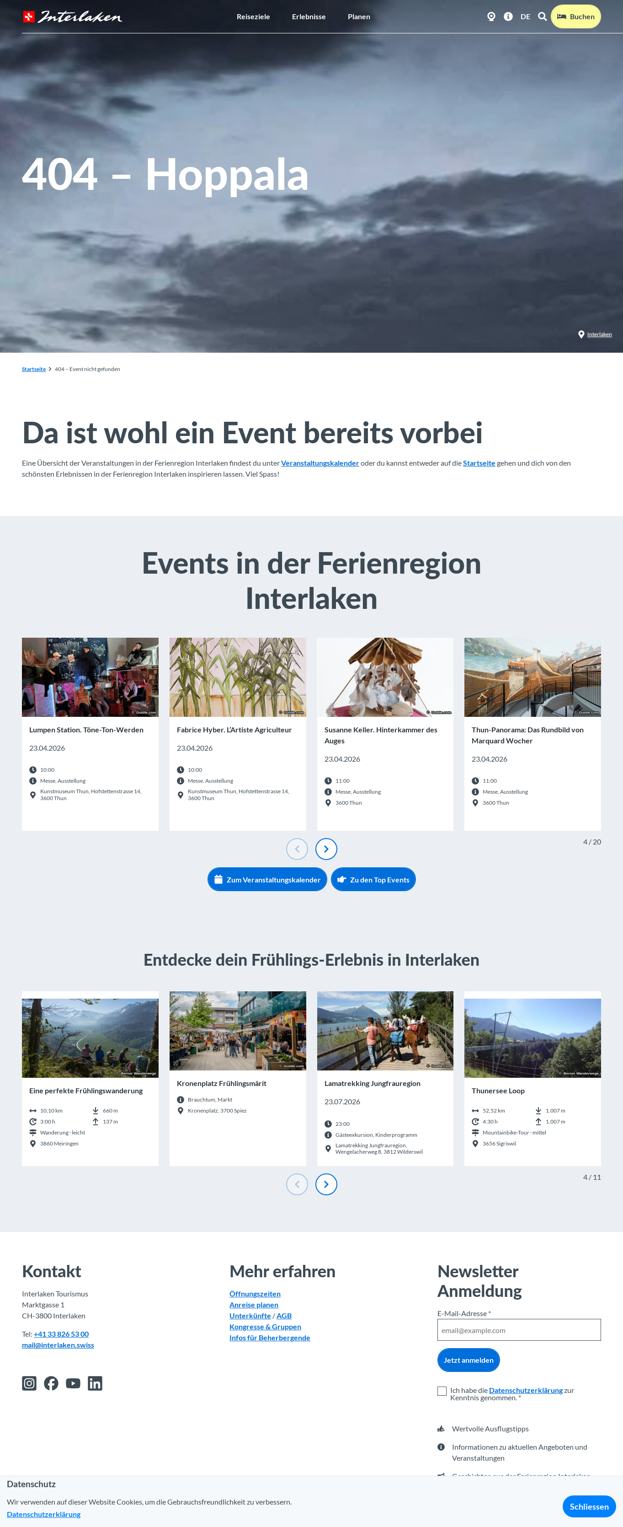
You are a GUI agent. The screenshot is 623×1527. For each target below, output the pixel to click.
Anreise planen (253, 1304)
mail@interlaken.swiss (58, 1344)
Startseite (34, 369)
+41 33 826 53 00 (61, 1333)
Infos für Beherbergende (269, 1337)
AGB (284, 1315)
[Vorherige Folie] (297, 849)
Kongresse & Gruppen (265, 1326)
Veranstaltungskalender (320, 462)
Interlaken (594, 334)
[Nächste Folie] (326, 849)
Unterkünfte (250, 1315)
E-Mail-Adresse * (464, 1313)
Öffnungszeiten (255, 1293)
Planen (359, 16)
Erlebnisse (309, 16)
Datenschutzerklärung (526, 1390)
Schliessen (589, 1506)
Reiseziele (253, 16)
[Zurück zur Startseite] (72, 17)
